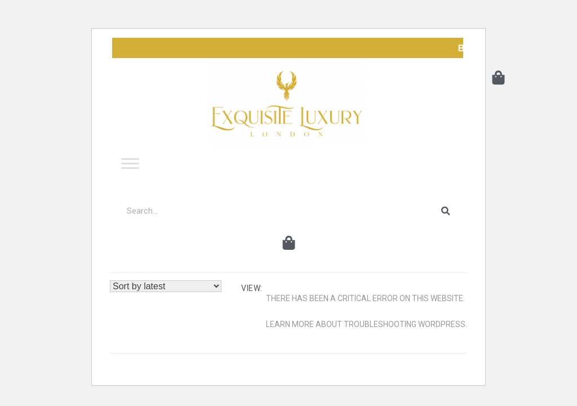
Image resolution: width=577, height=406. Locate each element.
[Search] (445, 210)
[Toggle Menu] (130, 163)
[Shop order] (165, 286)
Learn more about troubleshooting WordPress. (366, 324)
